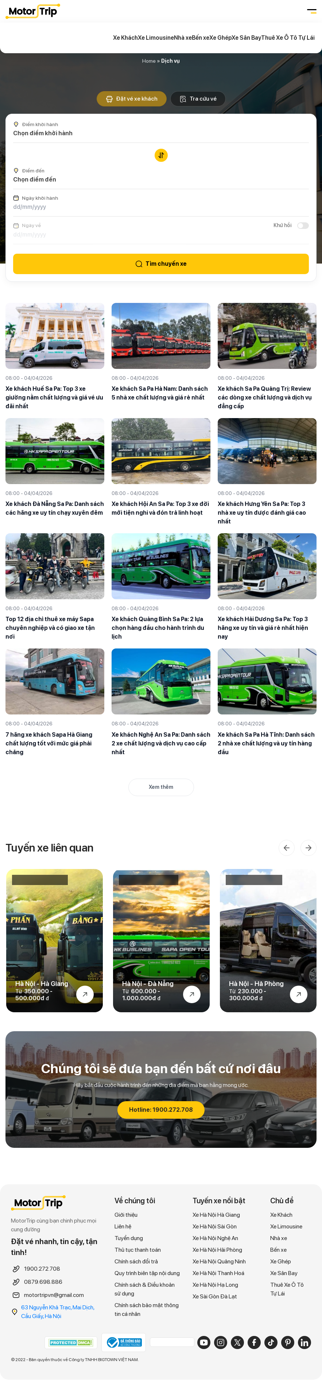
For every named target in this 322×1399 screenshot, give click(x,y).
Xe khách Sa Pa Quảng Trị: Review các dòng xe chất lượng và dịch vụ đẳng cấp (265, 397)
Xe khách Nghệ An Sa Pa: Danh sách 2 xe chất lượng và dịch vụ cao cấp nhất (161, 743)
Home (149, 61)
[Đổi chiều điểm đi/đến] (161, 155)
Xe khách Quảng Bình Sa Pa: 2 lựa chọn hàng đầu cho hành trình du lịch (158, 628)
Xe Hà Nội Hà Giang (216, 1215)
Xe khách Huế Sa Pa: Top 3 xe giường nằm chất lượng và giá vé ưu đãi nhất (54, 397)
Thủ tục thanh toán (138, 1250)
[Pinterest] (287, 1343)
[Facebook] (254, 1343)
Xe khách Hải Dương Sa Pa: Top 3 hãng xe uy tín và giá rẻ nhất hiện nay (263, 628)
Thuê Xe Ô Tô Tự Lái (288, 37)
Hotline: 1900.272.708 (161, 1110)
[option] (54, 941)
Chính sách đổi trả (136, 1262)
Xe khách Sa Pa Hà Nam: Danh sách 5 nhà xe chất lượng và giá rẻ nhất (160, 393)
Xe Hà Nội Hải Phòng (217, 1250)
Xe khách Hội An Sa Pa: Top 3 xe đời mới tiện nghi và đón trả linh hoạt (160, 508)
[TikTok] (271, 1343)
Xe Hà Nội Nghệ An (215, 1239)
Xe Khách (125, 37)
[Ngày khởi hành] (161, 206)
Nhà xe (183, 37)
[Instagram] (220, 1343)
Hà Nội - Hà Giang (41, 985)
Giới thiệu (126, 1215)
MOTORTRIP (32, 11)
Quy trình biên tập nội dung (147, 1274)
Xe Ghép (220, 37)
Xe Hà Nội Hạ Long (215, 1285)
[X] (237, 1343)
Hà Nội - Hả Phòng (256, 985)
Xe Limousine (156, 37)
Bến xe (200, 37)
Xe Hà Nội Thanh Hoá (218, 1274)
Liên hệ (123, 1227)
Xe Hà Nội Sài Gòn (215, 1227)
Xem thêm (161, 787)
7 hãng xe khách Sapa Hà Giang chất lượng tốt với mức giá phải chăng (48, 743)
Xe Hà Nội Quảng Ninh (219, 1262)
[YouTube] (203, 1343)
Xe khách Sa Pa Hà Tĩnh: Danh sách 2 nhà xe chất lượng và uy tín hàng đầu (266, 743)
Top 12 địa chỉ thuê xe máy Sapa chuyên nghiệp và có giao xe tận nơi (50, 628)
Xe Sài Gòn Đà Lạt (215, 1297)
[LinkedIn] (304, 1343)
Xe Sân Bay (246, 37)
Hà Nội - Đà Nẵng (148, 985)
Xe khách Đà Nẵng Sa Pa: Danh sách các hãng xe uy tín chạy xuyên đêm (54, 508)
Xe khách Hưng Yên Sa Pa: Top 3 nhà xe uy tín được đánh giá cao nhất (262, 512)
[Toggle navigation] (311, 11)
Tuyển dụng (129, 1239)
